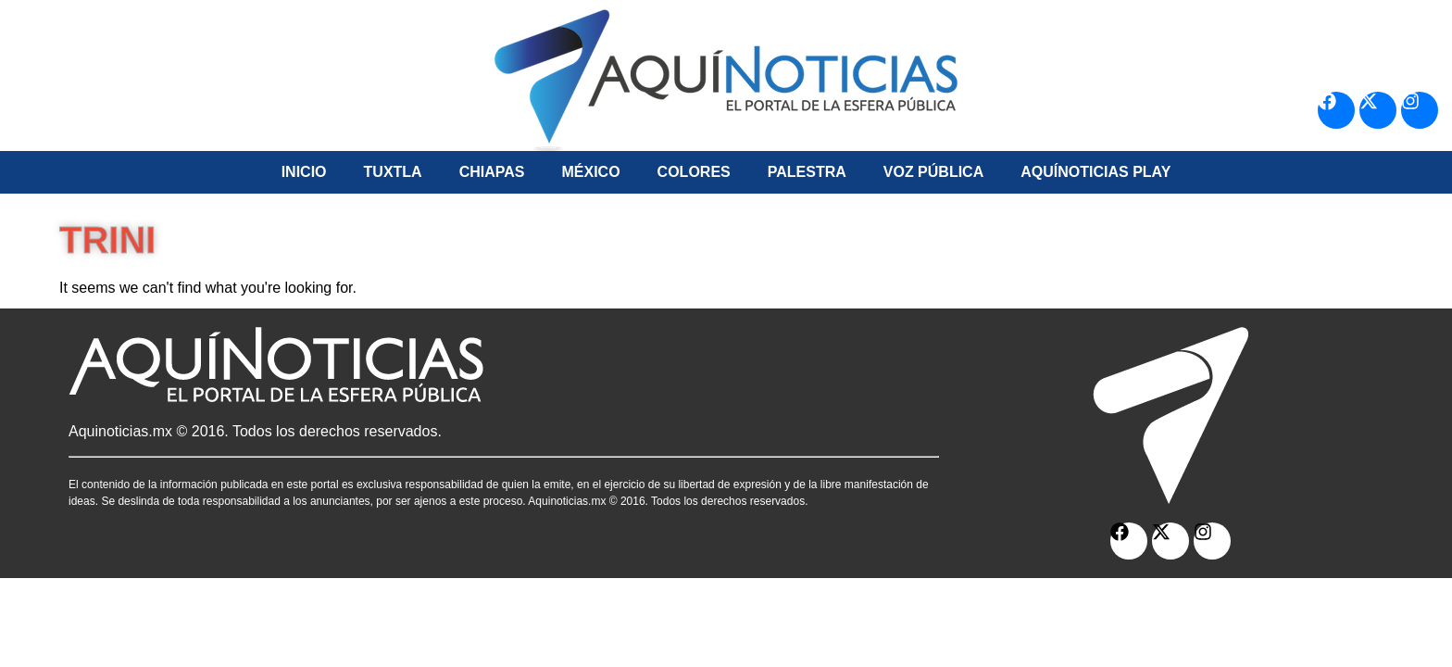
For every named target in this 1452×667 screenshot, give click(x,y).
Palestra (807, 172)
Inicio (304, 172)
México (590, 172)
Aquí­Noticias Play (1095, 172)
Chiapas (492, 172)
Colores (694, 172)
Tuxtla (393, 172)
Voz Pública (933, 172)
